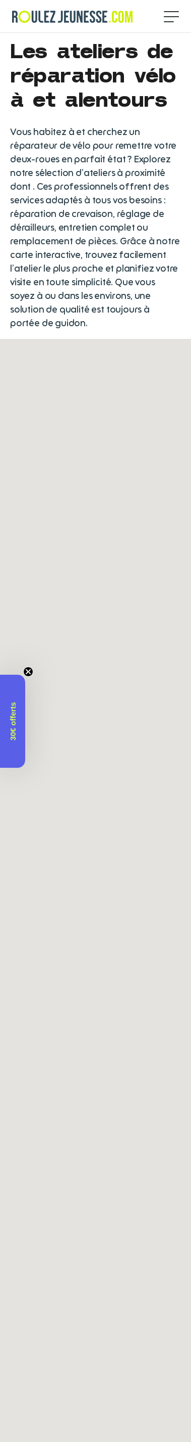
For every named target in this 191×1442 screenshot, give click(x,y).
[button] (12, 721)
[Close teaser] (28, 672)
